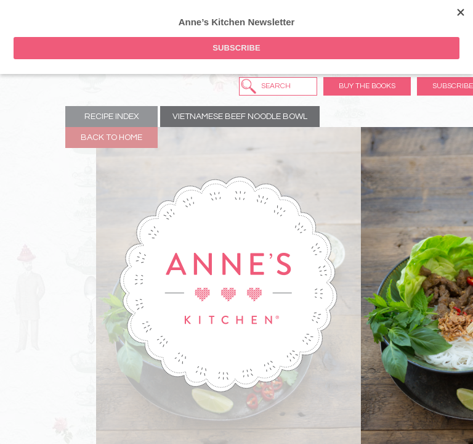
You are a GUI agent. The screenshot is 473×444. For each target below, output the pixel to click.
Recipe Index (111, 116)
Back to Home (111, 137)
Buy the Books (367, 86)
